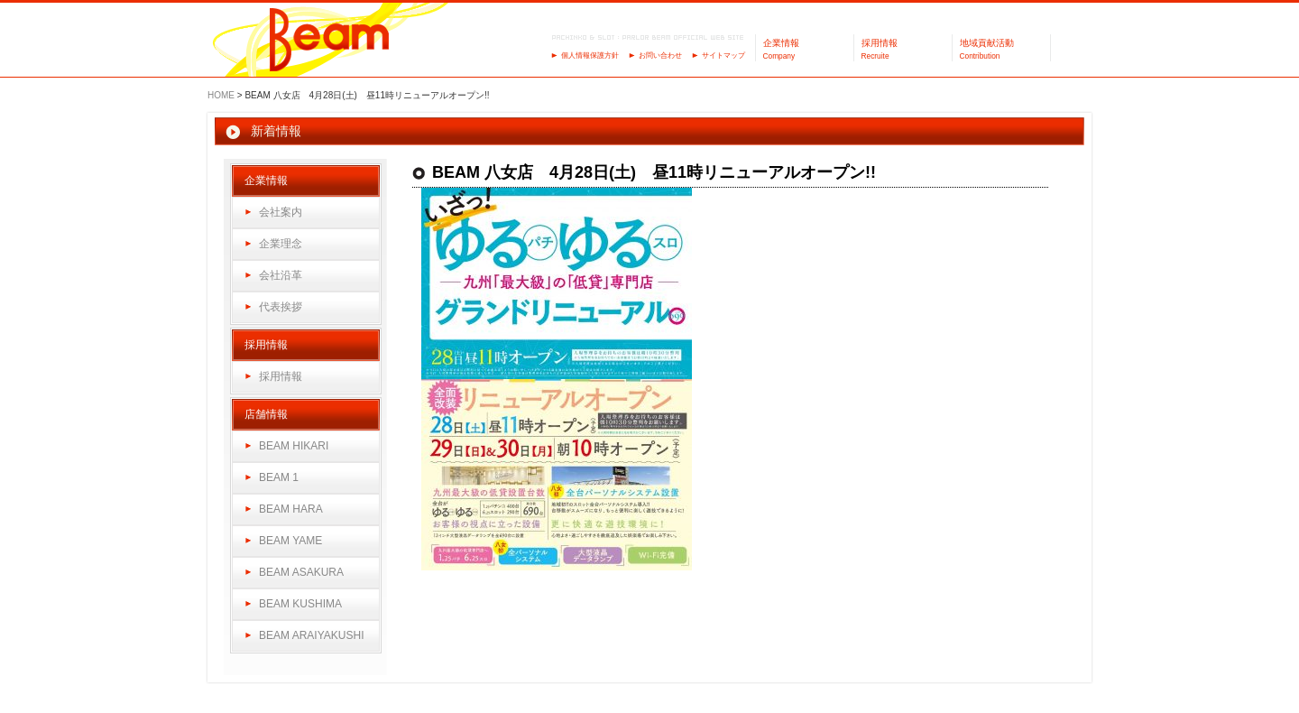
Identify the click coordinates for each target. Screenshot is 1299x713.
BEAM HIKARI (293, 446)
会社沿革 (280, 275)
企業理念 (280, 243)
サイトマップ (723, 55)
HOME (221, 95)
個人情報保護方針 (590, 55)
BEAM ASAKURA (301, 572)
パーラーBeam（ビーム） (330, 41)
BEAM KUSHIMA (300, 603)
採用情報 (280, 376)
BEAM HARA (291, 509)
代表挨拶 (280, 307)
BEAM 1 (279, 477)
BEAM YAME (290, 540)
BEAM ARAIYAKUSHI (311, 635)
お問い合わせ (660, 55)
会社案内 (280, 212)
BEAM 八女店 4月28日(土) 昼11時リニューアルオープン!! (654, 172)
